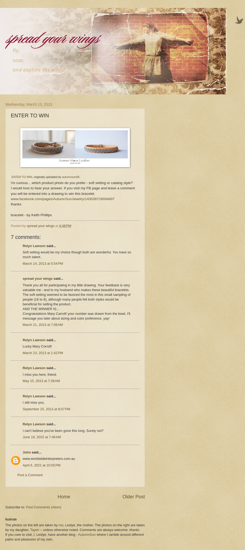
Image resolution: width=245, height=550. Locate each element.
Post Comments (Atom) (43, 507)
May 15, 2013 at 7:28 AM (41, 381)
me (61, 525)
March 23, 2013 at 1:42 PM (43, 353)
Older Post (133, 496)
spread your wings (38, 279)
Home (63, 496)
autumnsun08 (70, 176)
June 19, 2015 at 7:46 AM (42, 437)
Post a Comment (30, 475)
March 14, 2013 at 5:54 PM (43, 264)
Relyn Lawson (34, 246)
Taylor (34, 530)
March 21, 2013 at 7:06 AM (43, 325)
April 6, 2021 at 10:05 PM (42, 465)
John (27, 452)
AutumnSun (87, 535)
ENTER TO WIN (22, 176)
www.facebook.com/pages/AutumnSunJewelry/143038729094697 (63, 199)
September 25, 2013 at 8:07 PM (46, 409)
